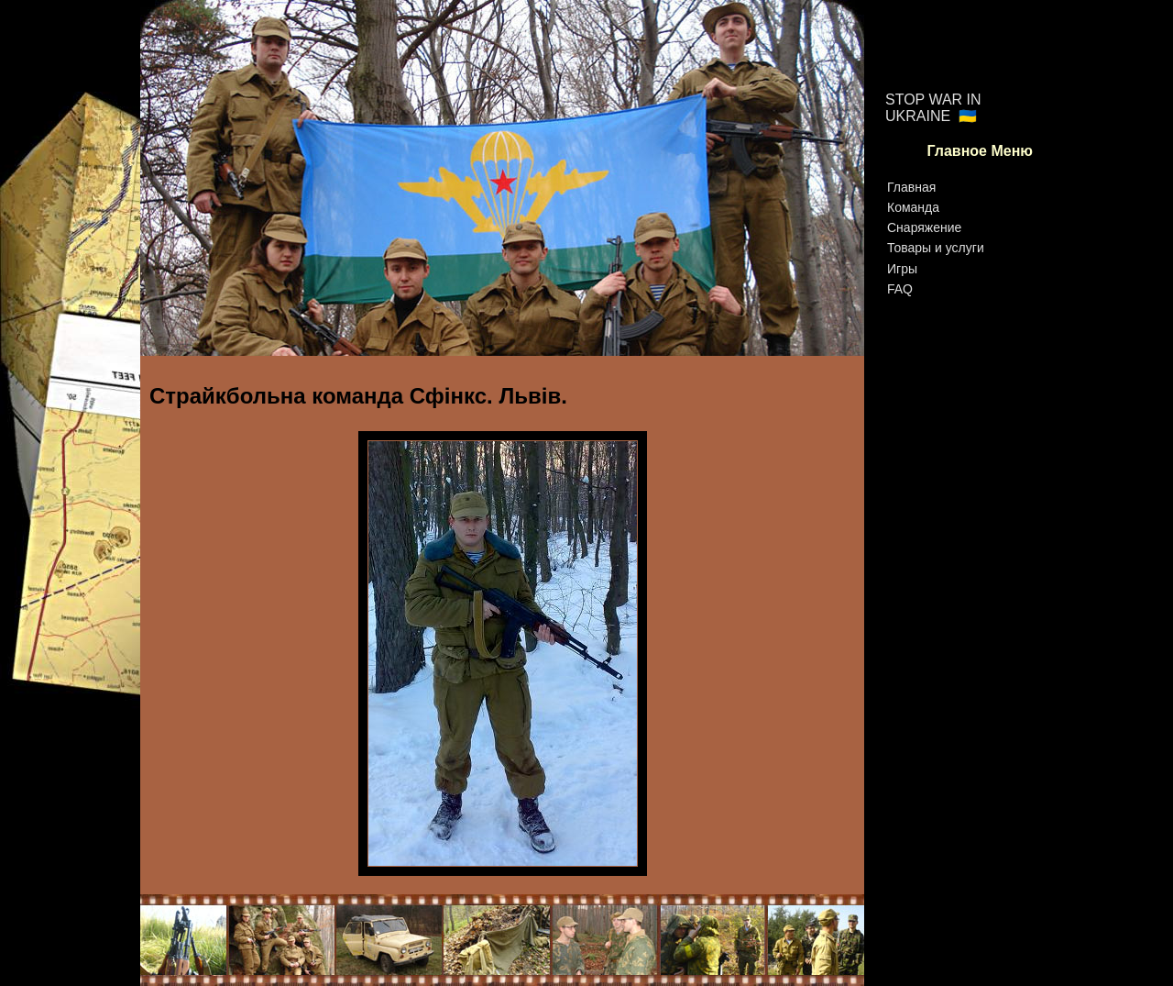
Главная (911, 187)
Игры (902, 268)
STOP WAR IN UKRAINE (933, 108)
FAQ (900, 289)
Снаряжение (924, 227)
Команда (913, 207)
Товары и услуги (935, 247)
